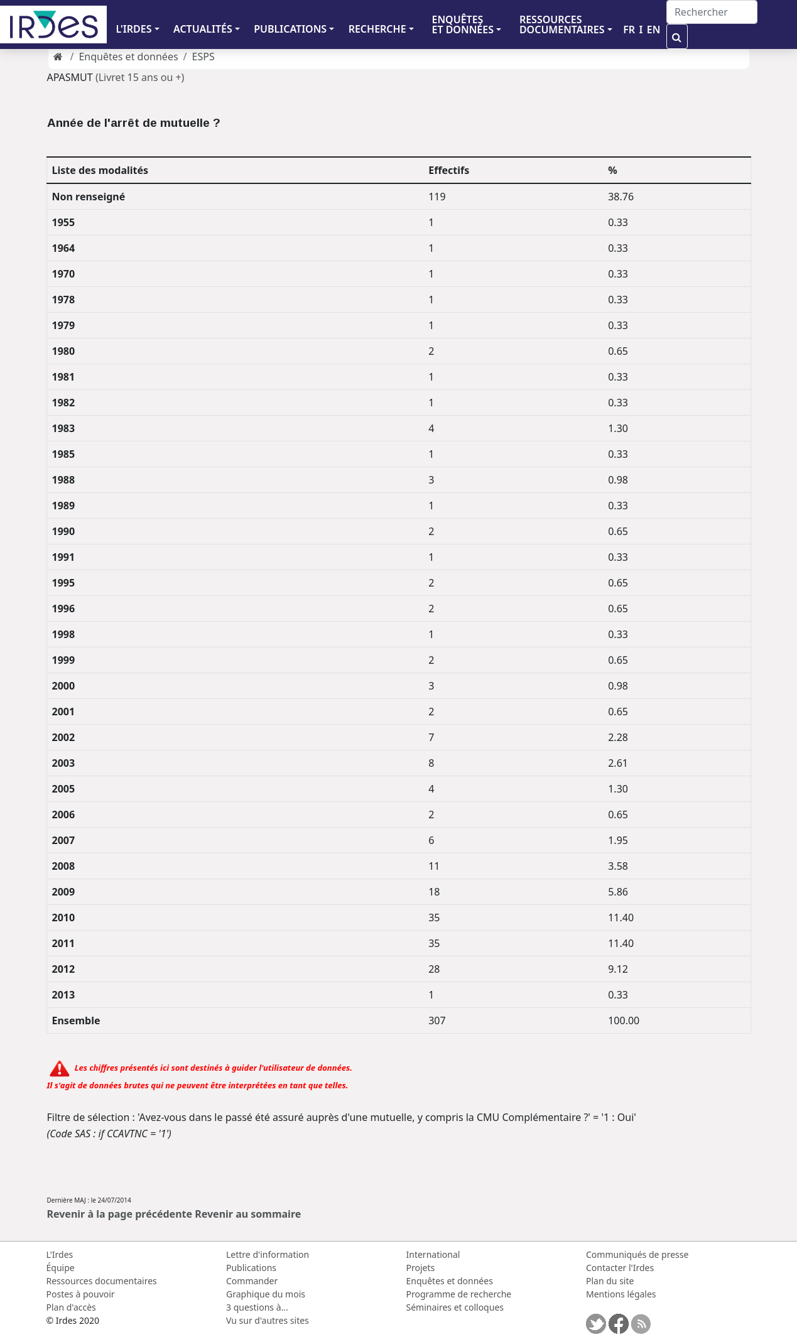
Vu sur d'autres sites (267, 1320)
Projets (420, 1268)
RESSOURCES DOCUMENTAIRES (562, 24)
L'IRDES (133, 29)
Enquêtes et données (128, 56)
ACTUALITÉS (202, 29)
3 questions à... (257, 1307)
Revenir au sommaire (248, 1214)
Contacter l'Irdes (620, 1268)
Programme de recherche (459, 1294)
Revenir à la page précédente (120, 1214)
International (433, 1254)
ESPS (203, 56)
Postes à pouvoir (80, 1294)
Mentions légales (621, 1294)
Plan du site (610, 1281)
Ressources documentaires (101, 1281)
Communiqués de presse (637, 1254)
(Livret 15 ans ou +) (140, 77)
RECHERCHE (377, 29)
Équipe (60, 1268)
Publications (251, 1268)
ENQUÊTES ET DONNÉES (462, 24)
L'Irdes (59, 1254)
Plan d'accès (71, 1307)
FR (629, 29)
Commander (252, 1281)
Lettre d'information (267, 1254)
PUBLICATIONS (290, 29)
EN (654, 29)
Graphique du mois (265, 1294)
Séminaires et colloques (455, 1307)
